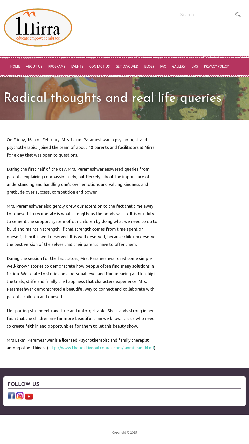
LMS (195, 66)
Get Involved (127, 66)
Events (77, 66)
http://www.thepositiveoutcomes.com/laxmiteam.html (101, 347)
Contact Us (99, 66)
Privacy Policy (216, 66)
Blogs (149, 66)
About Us (34, 66)
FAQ (163, 66)
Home (15, 66)
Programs (56, 66)
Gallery (179, 66)
